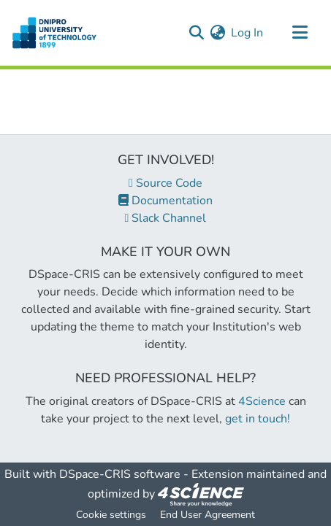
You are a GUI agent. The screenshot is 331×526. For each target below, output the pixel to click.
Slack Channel (166, 218)
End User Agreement (207, 515)
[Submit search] (196, 33)
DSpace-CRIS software (119, 474)
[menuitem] (217, 33)
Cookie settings (111, 515)
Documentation (165, 201)
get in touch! (257, 419)
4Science (262, 401)
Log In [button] (248, 33)
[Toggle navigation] (299, 33)
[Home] (54, 33)
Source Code (165, 183)
